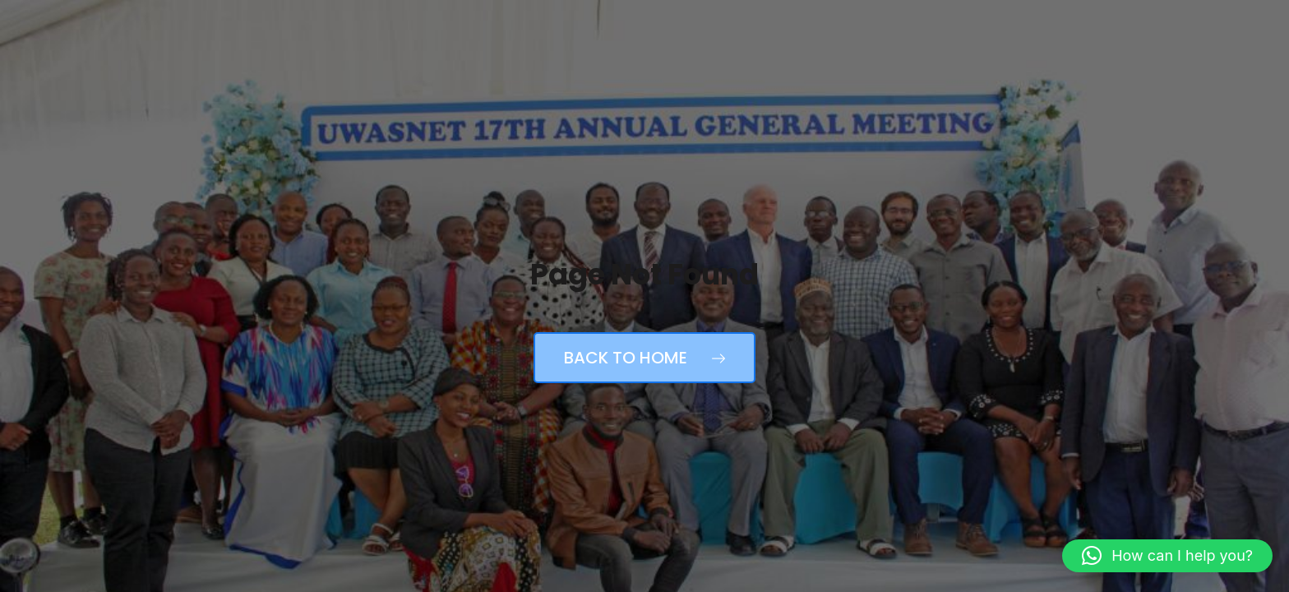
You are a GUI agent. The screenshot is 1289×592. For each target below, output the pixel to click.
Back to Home (644, 357)
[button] (1167, 555)
